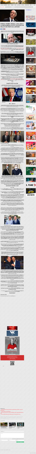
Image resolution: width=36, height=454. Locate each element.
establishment (18, 416)
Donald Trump (14, 416)
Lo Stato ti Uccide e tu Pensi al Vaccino (6, 411)
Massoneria (10, 417)
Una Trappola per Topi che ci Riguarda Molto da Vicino (4, 427)
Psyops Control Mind (5, 418)
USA (7, 418)
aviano (6, 416)
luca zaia (8, 417)
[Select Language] (31, 21)
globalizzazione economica (3, 417)
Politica (1, 418)
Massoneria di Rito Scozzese (15, 417)
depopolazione (11, 416)
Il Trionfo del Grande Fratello (20, 427)
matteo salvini (19, 417)
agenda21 (4, 416)
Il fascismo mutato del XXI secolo (12, 427)
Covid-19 (8, 416)
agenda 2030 (1, 416)
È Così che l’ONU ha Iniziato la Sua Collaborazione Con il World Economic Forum (10, 414)
